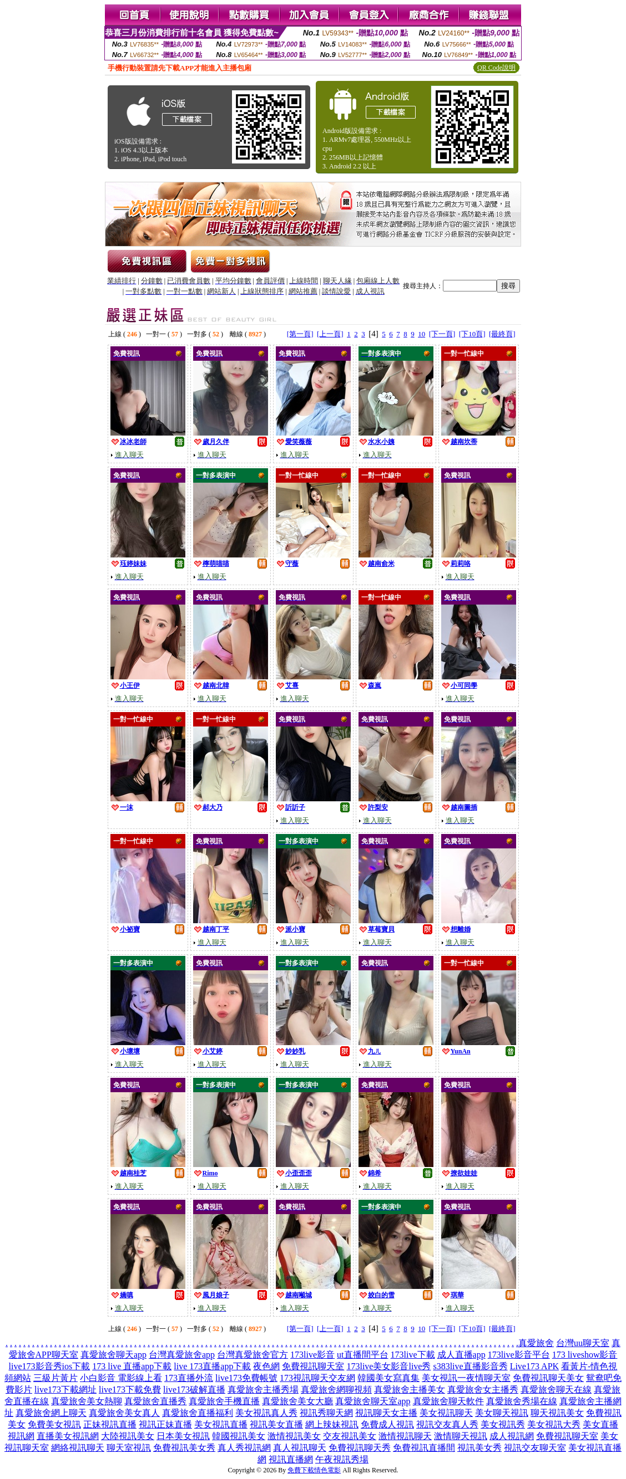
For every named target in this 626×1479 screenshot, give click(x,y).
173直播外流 (188, 1378)
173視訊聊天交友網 (317, 1378)
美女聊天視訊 (501, 1412)
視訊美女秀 (479, 1447)
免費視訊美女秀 (184, 1447)
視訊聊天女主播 (386, 1412)
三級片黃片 (55, 1378)
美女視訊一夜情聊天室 (466, 1378)
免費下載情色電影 (314, 1470)
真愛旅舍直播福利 (197, 1412)
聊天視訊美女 (557, 1412)
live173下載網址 (65, 1389)
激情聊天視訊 (460, 1436)
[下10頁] (472, 334)
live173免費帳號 (246, 1378)
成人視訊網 (511, 1436)
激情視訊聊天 (405, 1436)
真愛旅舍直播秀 (155, 1401)
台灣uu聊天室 (582, 1343)
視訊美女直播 (276, 1424)
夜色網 (266, 1366)
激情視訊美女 (294, 1436)
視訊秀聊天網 (326, 1412)
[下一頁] (442, 334)
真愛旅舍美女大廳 (297, 1401)
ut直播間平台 (362, 1354)
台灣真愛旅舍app (182, 1354)
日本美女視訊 (183, 1436)
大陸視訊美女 (127, 1436)
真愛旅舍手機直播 (224, 1401)
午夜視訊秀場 (341, 1459)
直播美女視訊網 (68, 1436)
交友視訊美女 (349, 1436)
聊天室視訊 (129, 1447)
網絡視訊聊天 (77, 1447)
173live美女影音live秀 (388, 1366)
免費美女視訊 (54, 1424)
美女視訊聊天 (446, 1412)
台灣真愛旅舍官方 (252, 1354)
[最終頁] (502, 334)
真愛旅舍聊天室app (372, 1401)
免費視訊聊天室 (313, 1366)
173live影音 (312, 1354)
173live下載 (413, 1354)
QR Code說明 (496, 67)
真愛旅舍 (536, 1343)
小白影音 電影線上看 (121, 1378)
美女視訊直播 (221, 1424)
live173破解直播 (194, 1389)
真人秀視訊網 (244, 1447)
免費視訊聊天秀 (360, 1447)
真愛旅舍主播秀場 (263, 1389)
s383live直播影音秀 (470, 1366)
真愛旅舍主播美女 (409, 1389)
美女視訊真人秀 (266, 1412)
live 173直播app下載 (212, 1366)
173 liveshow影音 (585, 1354)
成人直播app (461, 1354)
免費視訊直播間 (424, 1447)
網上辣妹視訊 (332, 1424)
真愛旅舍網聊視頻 (336, 1389)
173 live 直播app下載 (131, 1366)
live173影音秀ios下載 (49, 1366)
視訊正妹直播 (165, 1424)
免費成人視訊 (387, 1424)
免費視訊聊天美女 (548, 1378)
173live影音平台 (519, 1354)
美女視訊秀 (503, 1424)
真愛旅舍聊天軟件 (448, 1401)
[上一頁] (330, 334)
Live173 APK (534, 1366)
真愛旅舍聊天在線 (556, 1389)
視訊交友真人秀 (447, 1424)
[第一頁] (300, 334)
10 (421, 334)
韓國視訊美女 (238, 1436)
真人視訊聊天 (299, 1447)
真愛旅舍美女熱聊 (86, 1401)
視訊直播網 (291, 1459)
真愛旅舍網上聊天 (51, 1412)
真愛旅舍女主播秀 (482, 1389)
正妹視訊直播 (110, 1424)
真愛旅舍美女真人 (124, 1412)
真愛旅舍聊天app (113, 1354)
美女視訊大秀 (553, 1424)
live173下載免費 (130, 1389)
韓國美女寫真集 (388, 1378)
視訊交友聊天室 (535, 1447)
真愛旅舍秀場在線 (521, 1401)
